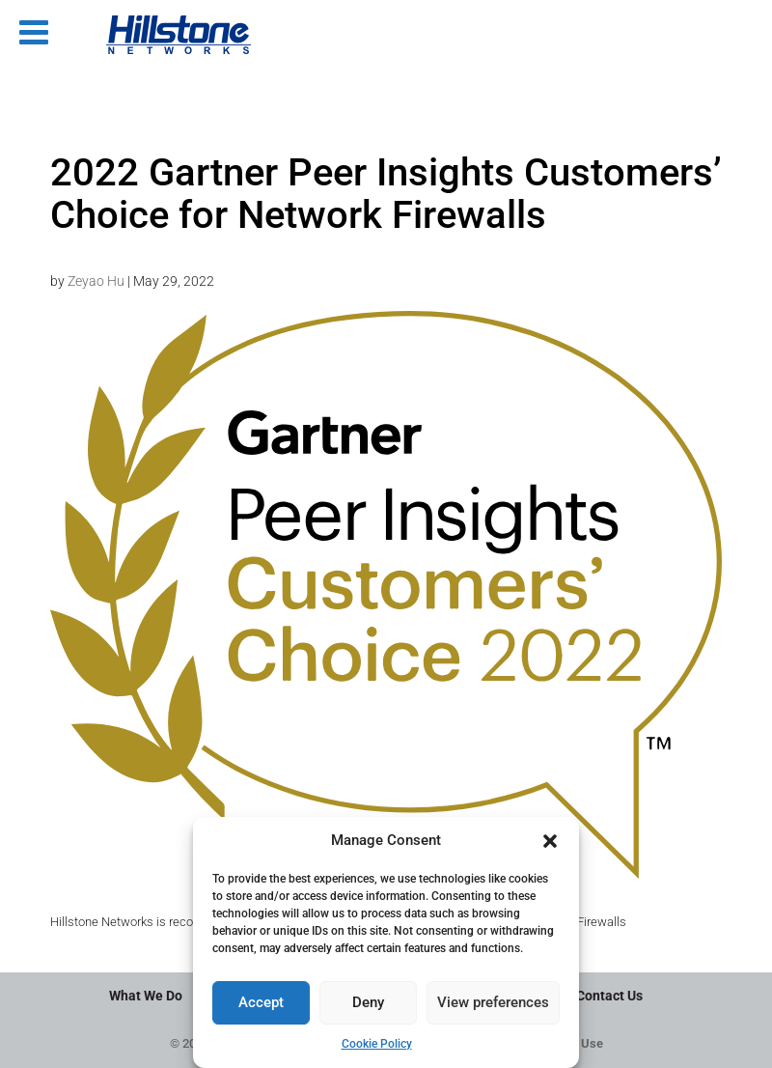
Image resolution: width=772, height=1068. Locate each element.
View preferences (493, 1002)
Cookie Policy (377, 1044)
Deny (368, 1002)
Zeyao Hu (96, 281)
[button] (550, 841)
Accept (261, 1002)
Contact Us (609, 995)
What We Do (145, 995)
